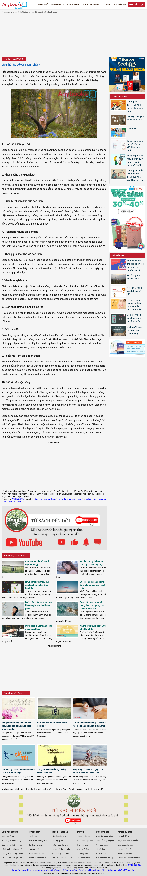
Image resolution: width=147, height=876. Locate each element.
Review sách (73, 4)
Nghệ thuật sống (21, 12)
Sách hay (38, 499)
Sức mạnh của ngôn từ (38, 840)
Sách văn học (34, 836)
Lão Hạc (65, 853)
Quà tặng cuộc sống (104, 836)
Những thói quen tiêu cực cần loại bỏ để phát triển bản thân (37, 585)
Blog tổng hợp (136, 4)
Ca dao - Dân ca (83, 836)
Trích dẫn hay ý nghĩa (105, 840)
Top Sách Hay (57, 4)
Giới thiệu (132, 128)
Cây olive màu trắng (104, 857)
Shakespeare (66, 857)
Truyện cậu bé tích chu (61, 849)
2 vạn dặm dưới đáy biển (128, 840)
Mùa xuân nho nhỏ (125, 844)
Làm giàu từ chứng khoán (12, 853)
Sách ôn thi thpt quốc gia (12, 844)
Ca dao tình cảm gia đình (12, 857)
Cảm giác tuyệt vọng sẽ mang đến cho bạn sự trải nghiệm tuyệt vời (92, 605)
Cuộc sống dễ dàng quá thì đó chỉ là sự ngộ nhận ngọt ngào (92, 585)
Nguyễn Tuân (49, 499)
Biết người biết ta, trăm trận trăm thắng (134, 330)
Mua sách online (83, 857)
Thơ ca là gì (87, 499)
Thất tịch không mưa (37, 857)
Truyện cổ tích (83, 849)
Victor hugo (56, 844)
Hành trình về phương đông (13, 849)
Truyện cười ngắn (125, 849)
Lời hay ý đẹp (82, 853)
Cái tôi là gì (7, 501)
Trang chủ (43, 4)
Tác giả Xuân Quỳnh (60, 836)
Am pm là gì (56, 853)
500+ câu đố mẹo (125, 853)
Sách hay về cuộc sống (11, 840)
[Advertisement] (73, 35)
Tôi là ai (65, 844)
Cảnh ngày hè (57, 840)
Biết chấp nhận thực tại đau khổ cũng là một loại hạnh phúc (38, 605)
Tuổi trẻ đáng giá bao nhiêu (68, 499)
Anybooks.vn (7, 12)
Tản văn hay (18, 501)
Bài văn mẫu (101, 853)
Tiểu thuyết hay (8, 836)
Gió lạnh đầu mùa (125, 836)
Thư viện (106, 4)
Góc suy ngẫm (102, 844)
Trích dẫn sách (83, 844)
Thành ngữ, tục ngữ (85, 840)
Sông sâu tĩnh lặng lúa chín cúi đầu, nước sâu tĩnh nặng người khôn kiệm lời (16, 725)
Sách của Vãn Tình (36, 853)
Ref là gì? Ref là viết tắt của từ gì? (134, 290)
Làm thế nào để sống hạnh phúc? (44, 12)
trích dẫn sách (99, 499)
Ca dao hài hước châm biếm (129, 857)
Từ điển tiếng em (36, 844)
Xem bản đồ (102, 867)
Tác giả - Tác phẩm (90, 4)
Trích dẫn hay (119, 4)
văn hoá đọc (103, 862)
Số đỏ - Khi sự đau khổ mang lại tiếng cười (134, 317)
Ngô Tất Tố (56, 857)
